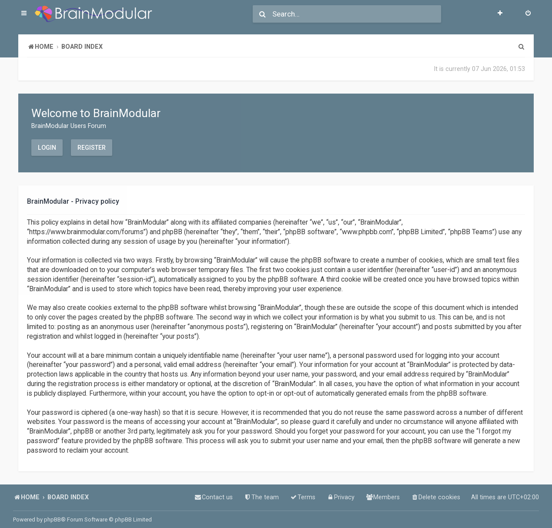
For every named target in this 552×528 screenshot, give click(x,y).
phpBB (52, 519)
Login (47, 147)
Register (91, 147)
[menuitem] (528, 14)
